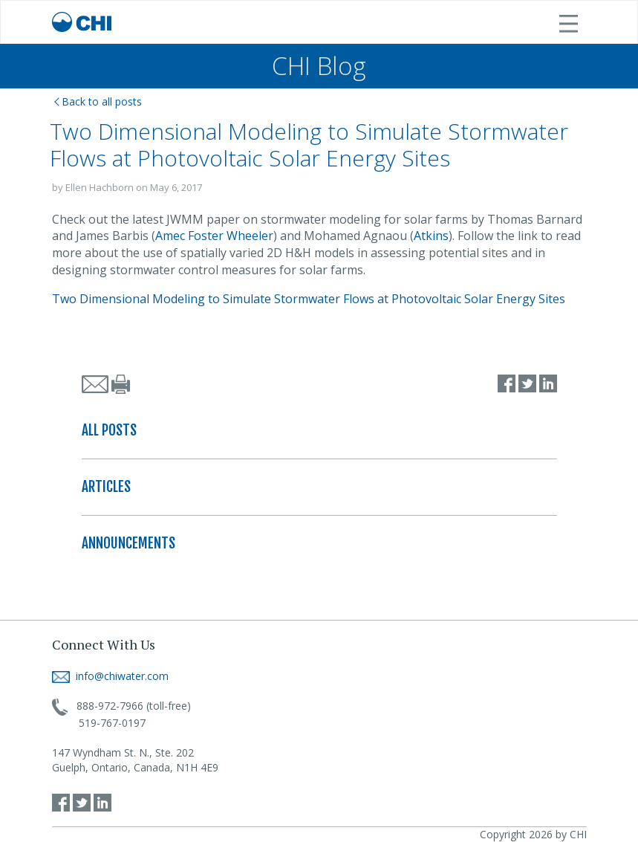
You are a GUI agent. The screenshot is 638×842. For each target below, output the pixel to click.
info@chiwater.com (110, 676)
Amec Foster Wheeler (214, 235)
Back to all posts (98, 101)
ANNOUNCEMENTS (128, 543)
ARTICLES (106, 487)
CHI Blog (319, 65)
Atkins (431, 235)
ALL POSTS (109, 430)
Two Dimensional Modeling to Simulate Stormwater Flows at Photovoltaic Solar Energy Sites (308, 299)
